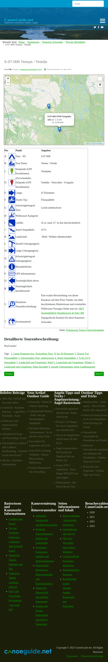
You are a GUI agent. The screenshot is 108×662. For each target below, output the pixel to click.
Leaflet (87, 143)
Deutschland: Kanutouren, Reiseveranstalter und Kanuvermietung (44, 574)
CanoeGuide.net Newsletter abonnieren (71, 561)
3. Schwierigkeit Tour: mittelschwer (36, 358)
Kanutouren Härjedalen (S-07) (31, 69)
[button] (102, 21)
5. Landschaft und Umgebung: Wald (34, 362)
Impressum (72, 656)
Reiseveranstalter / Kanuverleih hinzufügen (71, 520)
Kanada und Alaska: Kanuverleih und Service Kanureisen (42, 615)
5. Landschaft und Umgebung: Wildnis (72, 362)
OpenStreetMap (97, 143)
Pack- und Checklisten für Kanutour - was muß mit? (15, 600)
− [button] (8, 83)
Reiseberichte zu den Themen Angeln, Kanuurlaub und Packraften (69, 592)
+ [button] (8, 79)
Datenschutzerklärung (92, 656)
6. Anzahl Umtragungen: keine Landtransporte (72, 366)
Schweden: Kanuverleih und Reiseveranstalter (46, 520)
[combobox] (88, 4)
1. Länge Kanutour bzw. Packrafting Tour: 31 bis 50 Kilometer (42, 353)
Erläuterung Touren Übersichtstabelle (85, 330)
